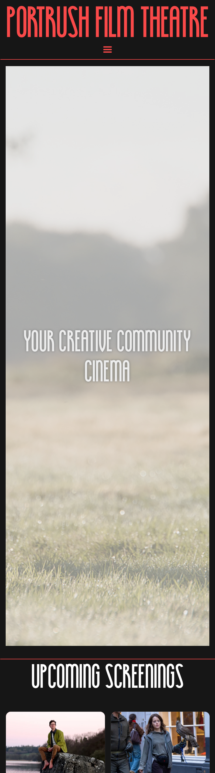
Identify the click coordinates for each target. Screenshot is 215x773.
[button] (107, 49)
